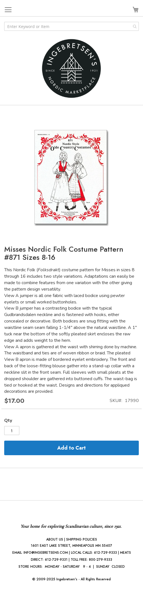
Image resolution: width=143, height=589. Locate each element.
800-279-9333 (100, 559)
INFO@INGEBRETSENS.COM (46, 552)
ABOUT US (54, 539)
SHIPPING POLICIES (81, 539)
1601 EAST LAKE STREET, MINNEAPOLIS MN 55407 (71, 545)
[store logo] (71, 68)
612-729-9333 (105, 552)
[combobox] (71, 26)
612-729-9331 (56, 559)
